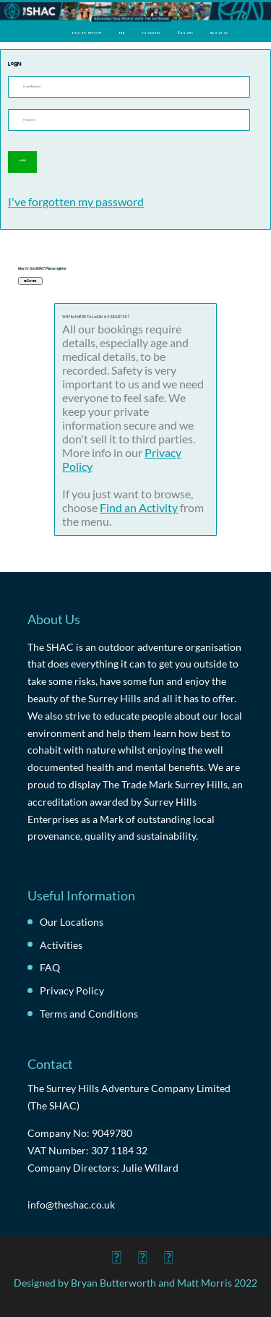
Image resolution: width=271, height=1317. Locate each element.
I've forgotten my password (76, 201)
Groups (186, 32)
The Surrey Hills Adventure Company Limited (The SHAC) (129, 1097)
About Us (219, 32)
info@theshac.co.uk (71, 1204)
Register (30, 280)
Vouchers (151, 32)
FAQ (122, 32)
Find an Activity (87, 32)
